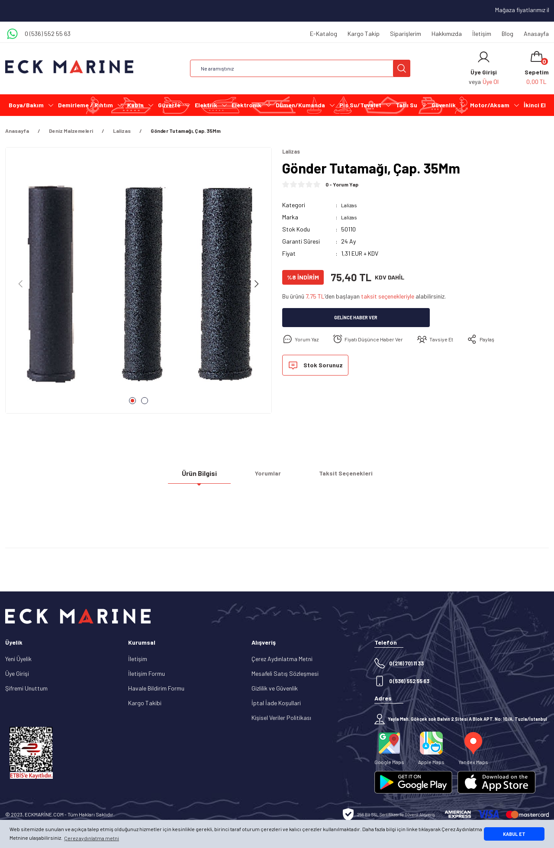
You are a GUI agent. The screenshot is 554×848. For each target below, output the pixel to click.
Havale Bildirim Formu (156, 688)
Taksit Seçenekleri (346, 476)
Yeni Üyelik (18, 658)
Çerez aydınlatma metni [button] (91, 838)
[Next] (256, 284)
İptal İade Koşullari (276, 703)
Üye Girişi (17, 673)
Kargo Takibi (144, 703)
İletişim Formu (146, 673)
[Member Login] (484, 57)
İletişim (481, 33)
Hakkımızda (447, 33)
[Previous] (21, 284)
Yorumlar (268, 476)
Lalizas (350, 205)
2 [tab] (144, 400)
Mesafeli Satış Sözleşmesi (285, 673)
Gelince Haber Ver (356, 318)
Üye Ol (491, 81)
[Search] (300, 68)
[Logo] (69, 67)
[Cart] (537, 68)
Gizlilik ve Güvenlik (274, 688)
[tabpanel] (138, 284)
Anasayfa (536, 33)
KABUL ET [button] (514, 834)
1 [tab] (132, 400)
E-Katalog (323, 33)
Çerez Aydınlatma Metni (281, 658)
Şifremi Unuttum (26, 688)
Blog (507, 33)
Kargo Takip (364, 33)
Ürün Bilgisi (199, 476)
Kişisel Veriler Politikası (281, 717)
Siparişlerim (405, 33)
